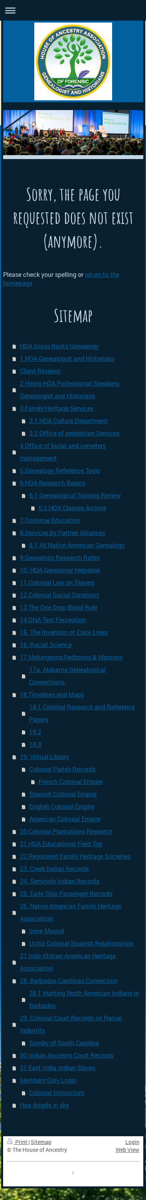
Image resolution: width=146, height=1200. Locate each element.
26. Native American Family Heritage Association (70, 912)
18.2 (35, 732)
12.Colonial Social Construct (59, 595)
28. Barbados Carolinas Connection (69, 980)
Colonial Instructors (56, 1092)
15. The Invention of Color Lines (63, 632)
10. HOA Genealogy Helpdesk (60, 570)
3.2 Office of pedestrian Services (74, 433)
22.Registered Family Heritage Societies (75, 856)
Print (17, 1142)
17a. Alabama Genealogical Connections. (67, 675)
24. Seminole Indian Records (59, 881)
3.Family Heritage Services (56, 408)
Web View (127, 1149)
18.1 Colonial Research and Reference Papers (82, 713)
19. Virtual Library (44, 756)
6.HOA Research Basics (52, 483)
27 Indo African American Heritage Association (68, 962)
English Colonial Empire (61, 806)
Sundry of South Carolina (64, 1043)
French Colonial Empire (70, 781)
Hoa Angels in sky (44, 1105)
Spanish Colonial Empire (63, 794)
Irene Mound (46, 931)
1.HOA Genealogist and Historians (67, 358)
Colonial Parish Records (62, 769)
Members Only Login (48, 1080)
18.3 (35, 744)
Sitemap (41, 1142)
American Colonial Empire (64, 819)
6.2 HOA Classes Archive (72, 508)
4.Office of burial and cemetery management (63, 451)
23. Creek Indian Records (54, 868)
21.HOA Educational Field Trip (61, 844)
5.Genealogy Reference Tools (60, 470)
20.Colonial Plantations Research (66, 831)
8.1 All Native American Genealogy (77, 545)
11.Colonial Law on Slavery (57, 582)
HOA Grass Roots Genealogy (59, 346)
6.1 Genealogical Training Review (75, 495)
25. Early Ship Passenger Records (66, 893)
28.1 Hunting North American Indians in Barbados (84, 999)
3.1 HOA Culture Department (68, 420)
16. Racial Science (46, 644)
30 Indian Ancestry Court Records (66, 1055)
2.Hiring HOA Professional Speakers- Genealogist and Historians (70, 389)
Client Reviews (40, 371)
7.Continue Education (50, 520)
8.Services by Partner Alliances (62, 532)
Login (132, 1142)
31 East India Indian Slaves (57, 1068)
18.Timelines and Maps (52, 694)
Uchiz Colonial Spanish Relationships (81, 943)
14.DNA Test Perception (53, 620)
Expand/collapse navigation (73, 10)
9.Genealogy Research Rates (60, 557)
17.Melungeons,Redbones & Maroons (71, 657)
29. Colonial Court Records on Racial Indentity (71, 1024)
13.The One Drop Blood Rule (58, 607)
